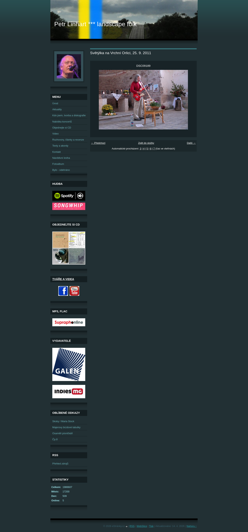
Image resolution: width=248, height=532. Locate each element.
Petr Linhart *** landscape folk (95, 24)
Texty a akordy (60, 145)
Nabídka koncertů (62, 121)
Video (55, 133)
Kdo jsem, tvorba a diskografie (69, 115)
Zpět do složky (146, 142)
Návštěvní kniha (61, 157)
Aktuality (57, 109)
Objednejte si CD (61, 127)
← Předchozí (98, 142)
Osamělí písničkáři (62, 433)
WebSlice (142, 526)
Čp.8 (55, 439)
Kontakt (56, 151)
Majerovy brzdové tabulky (66, 427)
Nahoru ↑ (192, 526)
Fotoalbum (58, 163)
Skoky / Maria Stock (63, 421)
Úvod (55, 103)
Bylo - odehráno (61, 169)
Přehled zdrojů (60, 463)
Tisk (151, 526)
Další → (191, 142)
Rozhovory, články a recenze (68, 139)
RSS (131, 526)
